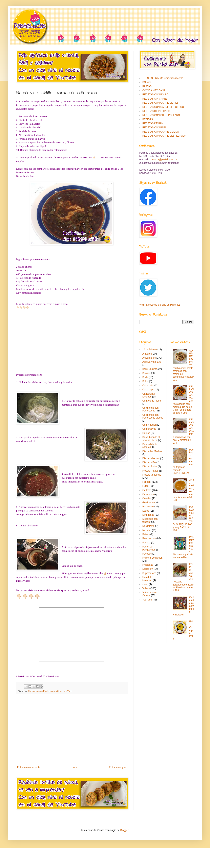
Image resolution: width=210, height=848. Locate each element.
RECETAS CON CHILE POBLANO (161, 115)
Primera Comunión (152, 557)
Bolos (145, 381)
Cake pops (148, 389)
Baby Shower (149, 369)
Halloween (148, 506)
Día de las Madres (152, 451)
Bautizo (146, 373)
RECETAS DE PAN (152, 123)
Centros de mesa (151, 400)
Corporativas (149, 428)
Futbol (145, 486)
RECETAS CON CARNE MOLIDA (160, 131)
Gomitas (146, 498)
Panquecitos (149, 538)
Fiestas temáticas (151, 474)
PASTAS (147, 86)
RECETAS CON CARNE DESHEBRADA (164, 135)
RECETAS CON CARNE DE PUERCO (163, 107)
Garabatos (148, 494)
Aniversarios (149, 357)
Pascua (146, 542)
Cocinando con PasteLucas (41, 691)
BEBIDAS (147, 119)
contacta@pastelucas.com (164, 159)
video (145, 584)
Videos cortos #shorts (149, 594)
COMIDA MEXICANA (153, 90)
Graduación (148, 502)
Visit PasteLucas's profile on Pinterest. (160, 304)
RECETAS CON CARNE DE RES (160, 102)
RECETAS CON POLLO (155, 94)
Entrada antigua (117, 767)
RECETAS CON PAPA (154, 127)
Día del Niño (149, 462)
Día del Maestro (151, 458)
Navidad (146, 530)
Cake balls (148, 385)
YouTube (68, 691)
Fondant (146, 481)
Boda (145, 377)
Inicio (75, 767)
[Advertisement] (71, 732)
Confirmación (149, 424)
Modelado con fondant (150, 520)
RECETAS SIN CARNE (154, 98)
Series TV (147, 568)
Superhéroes (149, 573)
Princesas (147, 564)
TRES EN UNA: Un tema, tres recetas (162, 78)
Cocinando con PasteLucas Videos (152, 416)
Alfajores (147, 353)
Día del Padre (149, 466)
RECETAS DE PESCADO (156, 111)
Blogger (124, 830)
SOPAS (146, 82)
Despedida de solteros (149, 445)
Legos (145, 510)
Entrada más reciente (28, 767)
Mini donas (148, 514)
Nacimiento (148, 526)
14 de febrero (149, 349)
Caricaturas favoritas (148, 395)
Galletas (146, 490)
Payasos (147, 553)
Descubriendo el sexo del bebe (151, 438)
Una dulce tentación (147, 578)
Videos (59, 691)
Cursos (146, 433)
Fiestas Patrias (150, 470)
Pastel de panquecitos (148, 548)
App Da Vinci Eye (151, 361)
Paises (146, 534)
